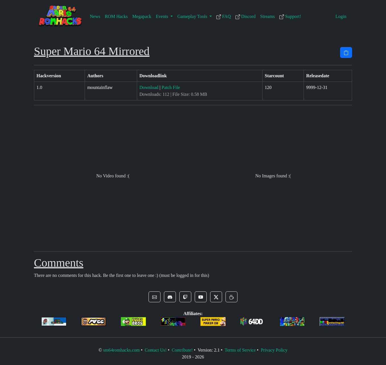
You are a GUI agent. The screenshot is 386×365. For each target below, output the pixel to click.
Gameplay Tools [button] (192, 16)
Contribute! (182, 350)
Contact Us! (156, 350)
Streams (267, 16)
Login (341, 16)
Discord (245, 16)
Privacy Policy (274, 350)
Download (149, 87)
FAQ (223, 16)
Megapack (141, 16)
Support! (290, 16)
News (95, 16)
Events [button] (163, 16)
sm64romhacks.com (121, 350)
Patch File (171, 87)
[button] (155, 296)
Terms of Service (240, 350)
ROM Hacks (116, 16)
